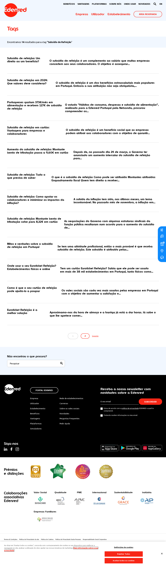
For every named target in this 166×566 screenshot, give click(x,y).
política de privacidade (130, 411)
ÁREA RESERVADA (148, 14)
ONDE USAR (130, 4)
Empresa (82, 14)
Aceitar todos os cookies (123, 560)
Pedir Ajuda (65, 426)
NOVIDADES (144, 4)
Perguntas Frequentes (70, 421)
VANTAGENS (83, 4)
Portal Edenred (44, 393)
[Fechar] (162, 554)
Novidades (65, 416)
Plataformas (99, 4)
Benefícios (35, 416)
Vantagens (35, 421)
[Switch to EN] (161, 4)
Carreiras (64, 406)
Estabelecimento (119, 14)
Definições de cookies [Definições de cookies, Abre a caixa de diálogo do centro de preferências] (123, 547)
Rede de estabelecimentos (72, 401)
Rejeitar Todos (123, 554)
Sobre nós (115, 4)
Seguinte (96, 338)
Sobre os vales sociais (70, 411)
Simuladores (36, 431)
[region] (83, 554)
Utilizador (97, 14)
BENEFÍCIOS (69, 4)
